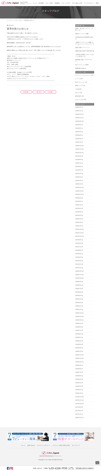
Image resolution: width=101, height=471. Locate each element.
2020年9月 (78, 281)
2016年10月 (78, 417)
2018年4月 (78, 382)
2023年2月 (78, 180)
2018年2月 (78, 389)
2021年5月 (78, 253)
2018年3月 (78, 386)
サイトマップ (76, 445)
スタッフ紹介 (49, 3)
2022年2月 (78, 222)
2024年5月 (78, 138)
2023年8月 (78, 159)
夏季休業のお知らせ (80, 68)
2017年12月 (78, 396)
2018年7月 (78, 372)
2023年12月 (78, 145)
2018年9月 (78, 365)
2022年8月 (78, 201)
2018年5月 (78, 379)
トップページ (10, 20)
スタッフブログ (65, 3)
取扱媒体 (57, 3)
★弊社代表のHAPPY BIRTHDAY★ (84, 51)
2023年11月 (78, 149)
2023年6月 (78, 166)
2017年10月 (78, 403)
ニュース (77, 78)
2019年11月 (78, 316)
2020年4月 (78, 299)
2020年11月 (78, 274)
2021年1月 (78, 267)
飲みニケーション (80, 82)
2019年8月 (78, 327)
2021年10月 (78, 236)
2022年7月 (78, 205)
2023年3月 (78, 177)
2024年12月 (78, 114)
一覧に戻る (38, 92)
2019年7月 (78, 330)
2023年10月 (78, 152)
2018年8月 (78, 368)
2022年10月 (78, 194)
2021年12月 (78, 229)
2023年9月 (78, 156)
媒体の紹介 (78, 96)
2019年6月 (78, 334)
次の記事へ (50, 92)
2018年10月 (78, 362)
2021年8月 (78, 243)
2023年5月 (78, 170)
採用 (97, 3)
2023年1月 (78, 184)
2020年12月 (78, 271)
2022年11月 (78, 191)
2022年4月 (78, 215)
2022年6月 (78, 208)
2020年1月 (78, 309)
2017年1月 (78, 414)
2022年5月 (78, 212)
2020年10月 (78, 278)
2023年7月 (78, 163)
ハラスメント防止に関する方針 (61, 445)
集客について (79, 85)
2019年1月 (78, 351)
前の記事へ (26, 92)
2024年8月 (78, 128)
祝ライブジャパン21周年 (82, 64)
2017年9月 (78, 407)
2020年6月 (78, 292)
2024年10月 (78, 121)
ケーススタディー (89, 3)
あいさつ (77, 92)
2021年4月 (78, 257)
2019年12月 (78, 313)
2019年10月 (78, 320)
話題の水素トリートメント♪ (82, 47)
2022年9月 (78, 198)
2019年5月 (78, 337)
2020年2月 (78, 306)
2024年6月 (78, 135)
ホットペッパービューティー (83, 75)
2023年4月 (78, 173)
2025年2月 (78, 107)
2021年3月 (78, 260)
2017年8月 (78, 410)
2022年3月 (78, 218)
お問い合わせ (31, 445)
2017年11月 (78, 400)
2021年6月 (78, 250)
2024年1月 (78, 142)
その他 (77, 89)
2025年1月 (78, 110)
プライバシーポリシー (43, 445)
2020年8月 (78, 285)
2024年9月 (78, 124)
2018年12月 (78, 355)
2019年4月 (78, 341)
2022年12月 (78, 187)
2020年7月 (78, 288)
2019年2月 (78, 348)
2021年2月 (78, 264)
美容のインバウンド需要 (82, 33)
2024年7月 (78, 131)
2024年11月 (78, 117)
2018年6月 (78, 375)
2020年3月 (78, 302)
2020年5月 (78, 295)
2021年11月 (78, 232)
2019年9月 (78, 323)
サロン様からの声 (77, 3)
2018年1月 (78, 393)
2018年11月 (78, 358)
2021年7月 (78, 246)
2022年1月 (78, 226)
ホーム (35, 3)
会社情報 (41, 3)
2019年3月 (78, 344)
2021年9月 (78, 239)
